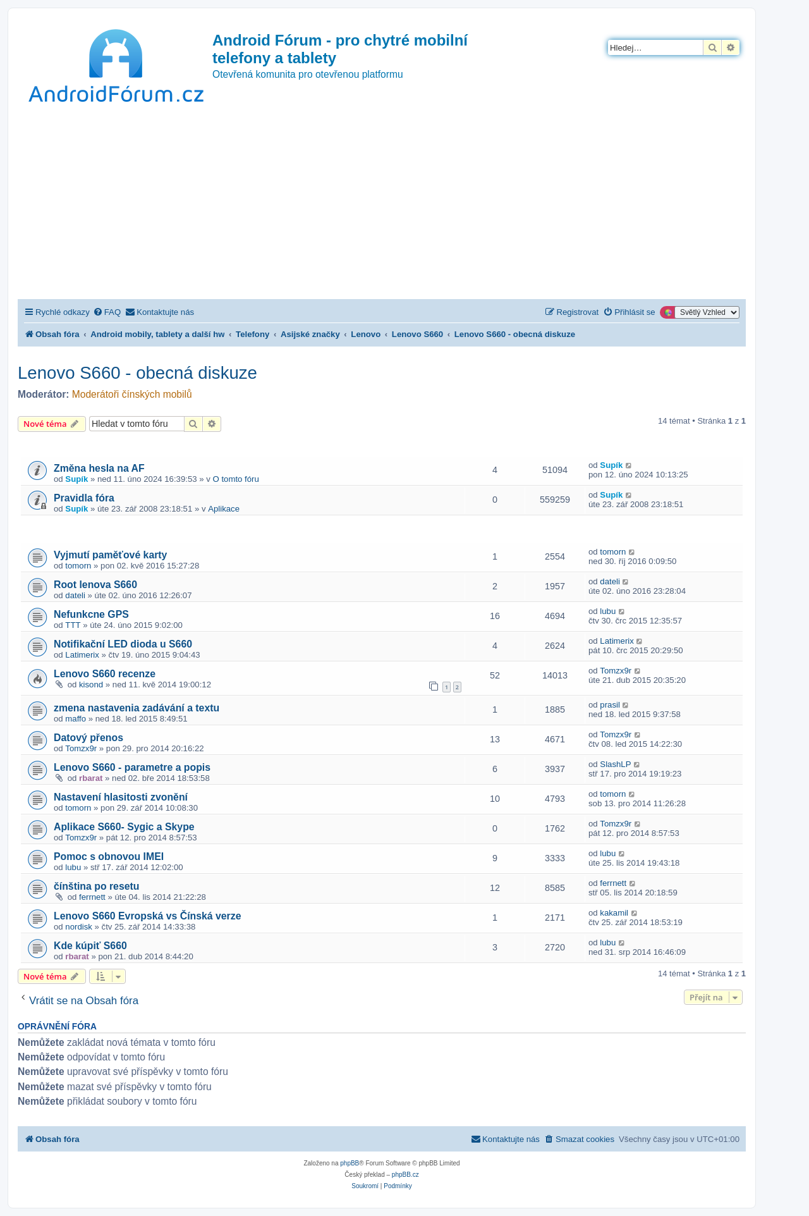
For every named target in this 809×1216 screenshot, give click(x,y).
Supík (76, 479)
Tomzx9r (615, 670)
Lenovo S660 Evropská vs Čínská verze (147, 916)
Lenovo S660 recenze (104, 673)
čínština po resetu (96, 886)
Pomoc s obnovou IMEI (109, 856)
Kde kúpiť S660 (90, 945)
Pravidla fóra (84, 498)
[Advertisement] (382, 204)
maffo (75, 718)
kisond (91, 684)
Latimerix (82, 655)
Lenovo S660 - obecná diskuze (137, 373)
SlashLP (615, 764)
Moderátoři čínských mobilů (132, 394)
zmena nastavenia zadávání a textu (136, 708)
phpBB (349, 1163)
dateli (75, 595)
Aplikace (224, 508)
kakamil (614, 913)
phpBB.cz (405, 1174)
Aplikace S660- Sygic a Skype (124, 826)
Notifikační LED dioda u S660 (123, 644)
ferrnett (92, 897)
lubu (608, 611)
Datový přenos (88, 737)
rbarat (90, 778)
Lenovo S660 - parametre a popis (132, 767)
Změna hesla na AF (99, 468)
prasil (610, 704)
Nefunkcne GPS (91, 614)
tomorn (78, 565)
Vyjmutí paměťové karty (110, 555)
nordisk (78, 926)
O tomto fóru (236, 479)
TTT (72, 625)
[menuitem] (107, 312)
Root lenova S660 (95, 584)
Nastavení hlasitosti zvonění (121, 797)
